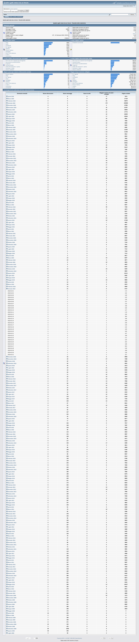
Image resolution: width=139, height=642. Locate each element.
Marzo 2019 (10, 284)
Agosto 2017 (10, 392)
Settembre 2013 (11, 496)
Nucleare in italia (10, 68)
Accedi (10, 8)
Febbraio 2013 (11, 511)
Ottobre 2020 (10, 242)
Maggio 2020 (10, 253)
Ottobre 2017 (10, 387)
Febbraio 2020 (11, 260)
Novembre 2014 (11, 465)
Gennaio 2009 (10, 620)
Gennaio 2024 (10, 156)
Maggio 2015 (10, 452)
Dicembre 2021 (11, 211)
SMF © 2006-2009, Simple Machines (74, 638)
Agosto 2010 (10, 578)
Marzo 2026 (10, 98)
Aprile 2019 (10, 282)
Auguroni (8, 63)
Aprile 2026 (10, 96)
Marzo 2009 (10, 615)
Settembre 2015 (11, 443)
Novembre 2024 (11, 134)
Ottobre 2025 (10, 109)
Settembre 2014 (11, 469)
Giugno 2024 (10, 145)
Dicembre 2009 (11, 595)
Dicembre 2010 (11, 569)
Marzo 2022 (10, 204)
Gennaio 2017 (10, 407)
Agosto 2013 (10, 498)
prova (134, 33)
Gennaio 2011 (10, 566)
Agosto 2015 (10, 445)
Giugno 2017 (10, 396)
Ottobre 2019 (10, 269)
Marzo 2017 (10, 403)
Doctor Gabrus (9, 50)
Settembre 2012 (11, 522)
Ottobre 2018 (10, 361)
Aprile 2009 (10, 613)
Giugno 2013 (10, 502)
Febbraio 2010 (11, 591)
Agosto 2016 (10, 418)
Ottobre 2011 (10, 547)
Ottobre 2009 (10, 600)
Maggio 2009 (10, 611)
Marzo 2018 (10, 376)
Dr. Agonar (8, 47)
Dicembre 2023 (11, 158)
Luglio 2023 (10, 169)
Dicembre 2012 (11, 516)
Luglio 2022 (10, 196)
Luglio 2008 (10, 633)
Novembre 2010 (11, 571)
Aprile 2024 (10, 149)
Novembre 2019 (11, 266)
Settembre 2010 (11, 575)
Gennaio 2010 (10, 593)
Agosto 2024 (10, 140)
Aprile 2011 (10, 560)
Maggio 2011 (10, 558)
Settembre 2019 (11, 271)
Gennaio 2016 (10, 434)
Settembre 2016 (11, 416)
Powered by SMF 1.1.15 (62, 638)
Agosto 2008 (10, 631)
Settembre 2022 (11, 191)
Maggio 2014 (10, 478)
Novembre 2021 (11, 213)
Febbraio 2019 (11, 286)
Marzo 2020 (10, 258)
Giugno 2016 (10, 423)
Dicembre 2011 (11, 542)
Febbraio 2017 (11, 405)
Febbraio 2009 (11, 617)
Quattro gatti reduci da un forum (10, 20)
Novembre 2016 (11, 412)
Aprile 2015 (10, 454)
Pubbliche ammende (78, 42)
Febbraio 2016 (11, 432)
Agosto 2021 (10, 220)
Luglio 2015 (10, 447)
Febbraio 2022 (11, 207)
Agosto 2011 (10, 551)
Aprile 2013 (10, 507)
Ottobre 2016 (10, 414)
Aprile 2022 (10, 202)
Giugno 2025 (10, 118)
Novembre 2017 (11, 385)
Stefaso (8, 48)
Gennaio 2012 (10, 540)
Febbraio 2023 (11, 180)
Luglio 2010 (10, 580)
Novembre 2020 (11, 240)
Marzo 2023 (10, 178)
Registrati (19, 16)
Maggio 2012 (10, 531)
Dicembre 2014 (11, 463)
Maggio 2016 (10, 425)
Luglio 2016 (10, 421)
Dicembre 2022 (11, 185)
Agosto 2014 (10, 471)
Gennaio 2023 (10, 182)
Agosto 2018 (10, 365)
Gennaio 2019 (10, 288)
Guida (11, 16)
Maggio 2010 (10, 584)
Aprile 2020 (10, 255)
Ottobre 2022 (10, 189)
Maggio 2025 (10, 120)
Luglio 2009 (10, 606)
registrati (15, 8)
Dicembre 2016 (11, 410)
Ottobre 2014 (10, 467)
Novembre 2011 (11, 544)
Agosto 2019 (10, 273)
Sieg (7, 42)
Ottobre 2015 (10, 440)
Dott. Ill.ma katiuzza (11, 53)
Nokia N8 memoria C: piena (13, 66)
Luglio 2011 (10, 553)
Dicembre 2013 (11, 489)
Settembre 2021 (11, 218)
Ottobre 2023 (10, 162)
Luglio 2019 (10, 275)
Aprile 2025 (10, 123)
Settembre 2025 (11, 112)
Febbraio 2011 (11, 564)
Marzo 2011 (10, 562)
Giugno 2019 (10, 277)
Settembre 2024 (11, 138)
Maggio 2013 (10, 505)
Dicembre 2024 (11, 132)
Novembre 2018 (11, 359)
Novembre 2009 (11, 597)
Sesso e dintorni (10, 69)
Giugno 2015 (10, 449)
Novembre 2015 (11, 438)
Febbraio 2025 (11, 127)
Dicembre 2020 (11, 238)
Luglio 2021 (10, 222)
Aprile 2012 (10, 533)
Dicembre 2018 (11, 356)
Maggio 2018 (10, 372)
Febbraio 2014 (11, 485)
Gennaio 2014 (10, 487)
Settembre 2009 (11, 602)
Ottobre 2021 (10, 216)
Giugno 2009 (10, 608)
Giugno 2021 (10, 224)
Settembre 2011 (11, 549)
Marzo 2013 (10, 509)
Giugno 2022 (10, 198)
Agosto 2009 (10, 604)
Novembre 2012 (11, 518)
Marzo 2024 (10, 151)
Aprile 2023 (10, 176)
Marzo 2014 (10, 482)
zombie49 (8, 45)
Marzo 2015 (10, 456)
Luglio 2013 (10, 500)
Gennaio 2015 (10, 460)
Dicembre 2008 (11, 622)
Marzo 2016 (10, 429)
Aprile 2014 (10, 480)
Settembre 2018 (11, 363)
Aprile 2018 (10, 374)
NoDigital (8, 51)
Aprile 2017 (10, 401)
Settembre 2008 (11, 628)
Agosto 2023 (10, 167)
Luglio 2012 (10, 527)
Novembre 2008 (11, 624)
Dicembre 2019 (11, 264)
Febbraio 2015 (11, 458)
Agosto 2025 (10, 114)
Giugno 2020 (10, 251)
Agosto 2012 (10, 524)
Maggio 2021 (10, 227)
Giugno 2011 (10, 555)
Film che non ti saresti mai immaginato (15, 60)
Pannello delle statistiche (24, 20)
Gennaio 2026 (10, 103)
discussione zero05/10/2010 (13, 62)
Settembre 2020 (11, 244)
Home (6, 16)
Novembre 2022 (11, 187)
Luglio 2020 (10, 249)
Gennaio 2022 (10, 209)
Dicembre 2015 (11, 436)
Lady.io (7, 54)
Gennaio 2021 (10, 235)
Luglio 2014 (10, 474)
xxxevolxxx (8, 56)
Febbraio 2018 (11, 379)
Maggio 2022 (10, 200)
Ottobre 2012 (10, 520)
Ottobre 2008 (10, 626)
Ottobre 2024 (10, 136)
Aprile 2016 (10, 427)
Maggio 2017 (10, 398)
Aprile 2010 (10, 586)
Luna (74, 87)
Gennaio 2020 (10, 262)
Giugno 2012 (10, 529)
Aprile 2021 (10, 229)
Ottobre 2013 (10, 494)
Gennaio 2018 (10, 381)
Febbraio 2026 (11, 101)
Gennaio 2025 (10, 129)
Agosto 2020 (10, 246)
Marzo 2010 (10, 589)
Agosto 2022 (10, 193)
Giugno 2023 (10, 171)
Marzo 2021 (10, 231)
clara (7, 44)
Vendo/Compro (9, 65)
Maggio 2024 (10, 147)
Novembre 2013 (11, 491)
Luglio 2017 (10, 394)
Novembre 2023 (11, 160)
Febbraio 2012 (11, 538)
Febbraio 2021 (11, 233)
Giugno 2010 (10, 582)
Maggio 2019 (10, 280)
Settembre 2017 (11, 390)
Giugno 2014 (10, 476)
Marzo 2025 (10, 125)
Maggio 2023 (10, 174)
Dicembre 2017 (11, 383)
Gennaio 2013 (10, 513)
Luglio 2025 (10, 116)
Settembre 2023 (11, 165)
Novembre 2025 (11, 107)
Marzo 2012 (10, 536)
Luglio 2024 (10, 143)
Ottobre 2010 (10, 573)
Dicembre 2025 (11, 105)
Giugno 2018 (10, 370)
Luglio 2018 (10, 368)
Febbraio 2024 (11, 154)
